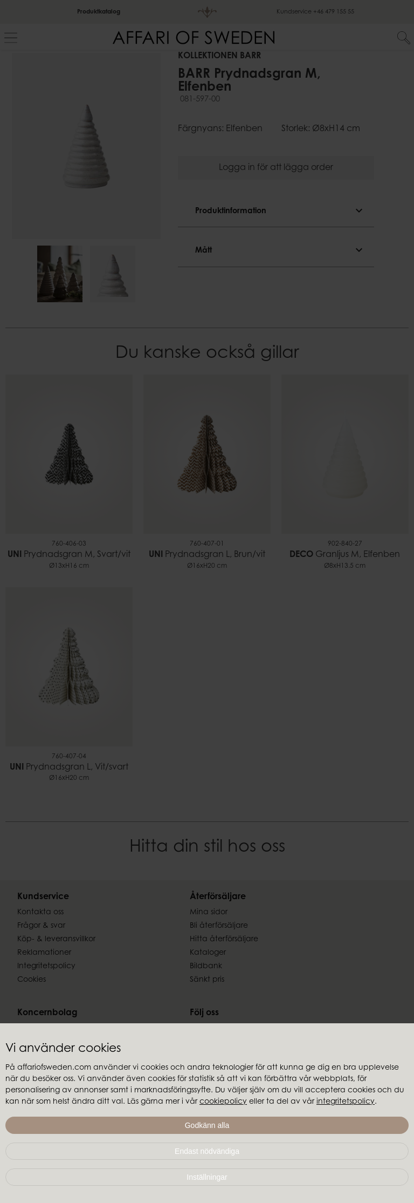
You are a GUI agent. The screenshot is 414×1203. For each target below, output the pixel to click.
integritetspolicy (345, 1102)
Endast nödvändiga (207, 1151)
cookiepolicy (223, 1102)
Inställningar (207, 1177)
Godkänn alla (207, 1125)
